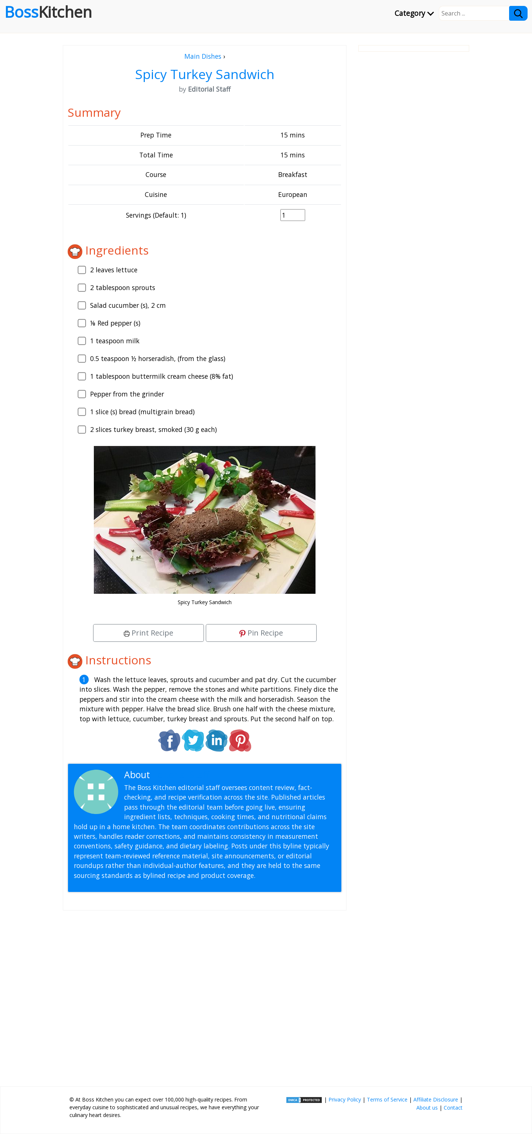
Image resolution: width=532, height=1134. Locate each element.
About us (427, 1107)
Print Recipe (148, 633)
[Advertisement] (205, 995)
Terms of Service (387, 1099)
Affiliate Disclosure (435, 1099)
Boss (48, 11)
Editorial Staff (180, 775)
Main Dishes (202, 56)
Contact (453, 1107)
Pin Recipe (261, 633)
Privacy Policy (344, 1099)
